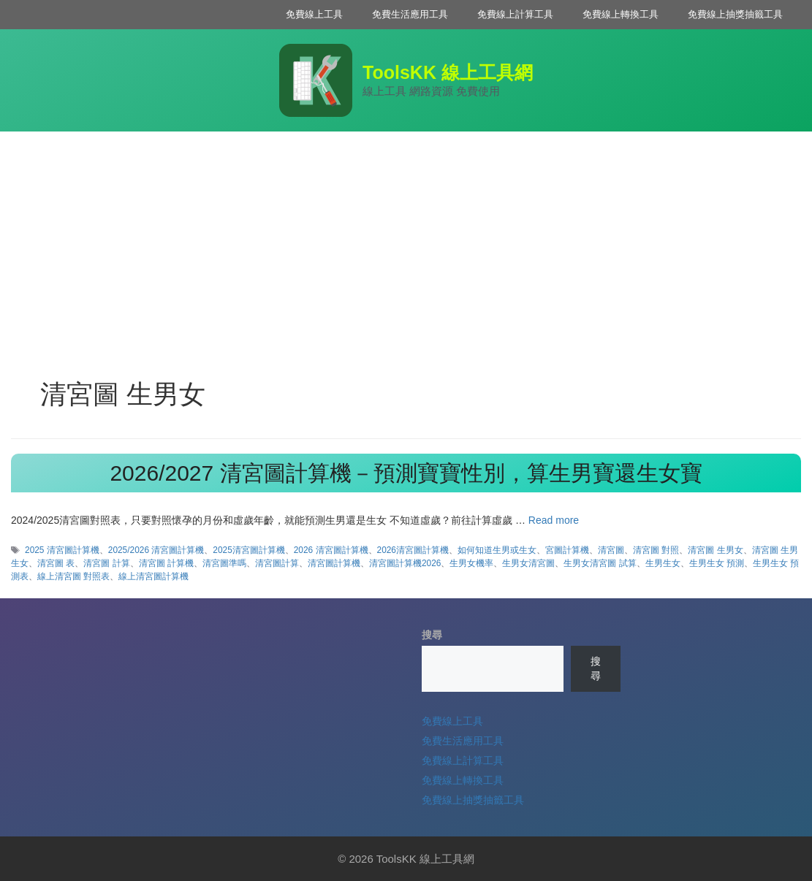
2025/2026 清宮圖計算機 (156, 550)
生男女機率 (471, 563)
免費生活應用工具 (410, 14)
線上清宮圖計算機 (153, 576)
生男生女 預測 (716, 563)
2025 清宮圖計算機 (62, 550)
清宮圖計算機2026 (405, 563)
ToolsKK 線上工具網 (448, 72)
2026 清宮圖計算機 (331, 550)
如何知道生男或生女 (497, 550)
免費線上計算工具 (515, 14)
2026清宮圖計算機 (413, 550)
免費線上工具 (314, 14)
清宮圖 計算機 (166, 563)
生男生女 (662, 563)
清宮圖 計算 (106, 563)
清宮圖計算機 (334, 563)
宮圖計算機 (567, 550)
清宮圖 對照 (656, 550)
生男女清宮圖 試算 (600, 563)
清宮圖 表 (56, 563)
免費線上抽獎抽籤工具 (735, 14)
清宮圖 (611, 550)
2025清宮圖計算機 (248, 550)
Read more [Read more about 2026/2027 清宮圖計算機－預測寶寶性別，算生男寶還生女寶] (553, 520)
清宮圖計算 (277, 563)
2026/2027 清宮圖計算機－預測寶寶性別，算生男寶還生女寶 (406, 473)
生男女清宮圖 (528, 563)
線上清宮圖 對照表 (73, 576)
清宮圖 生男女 (715, 550)
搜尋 (432, 635)
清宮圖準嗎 (224, 563)
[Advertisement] (406, 241)
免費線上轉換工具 (621, 14)
